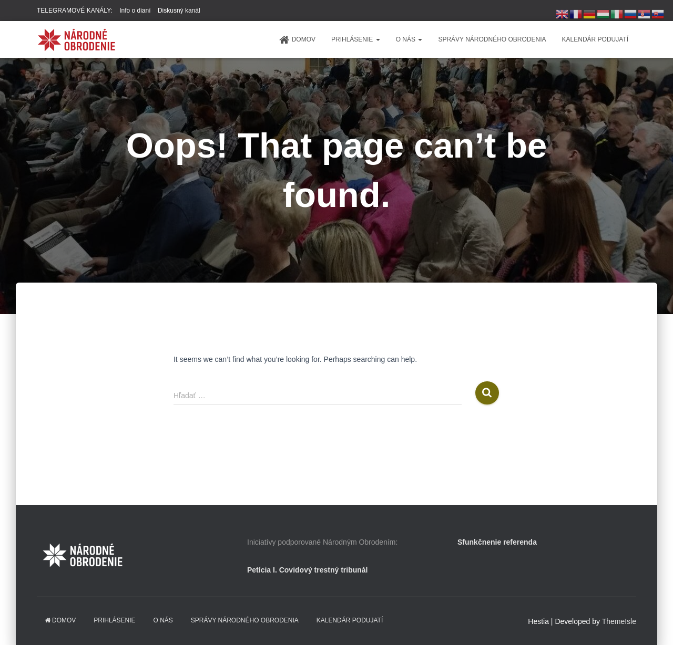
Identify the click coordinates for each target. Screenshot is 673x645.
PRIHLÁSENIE (355, 39)
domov (297, 40)
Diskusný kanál (179, 10)
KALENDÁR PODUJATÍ (595, 39)
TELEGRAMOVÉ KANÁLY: (75, 10)
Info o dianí (134, 10)
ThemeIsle (619, 621)
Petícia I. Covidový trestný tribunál (307, 570)
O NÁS (409, 39)
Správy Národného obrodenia (492, 39)
